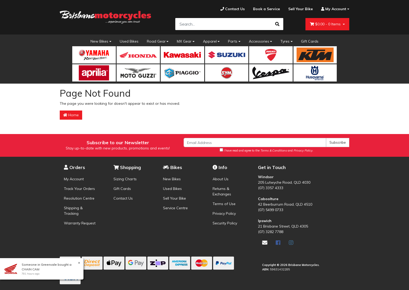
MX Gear (184, 41)
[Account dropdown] (333, 9)
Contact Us (123, 198)
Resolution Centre (79, 198)
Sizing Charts (125, 179)
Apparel (210, 41)
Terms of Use (224, 203)
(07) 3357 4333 (270, 187)
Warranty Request (79, 223)
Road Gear (156, 41)
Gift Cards (309, 41)
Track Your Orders (79, 188)
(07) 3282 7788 (270, 231)
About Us (220, 179)
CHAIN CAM (30, 269)
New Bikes (99, 41)
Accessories (259, 41)
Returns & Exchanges (222, 191)
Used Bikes (129, 41)
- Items (326, 24)
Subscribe (337, 142)
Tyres (285, 41)
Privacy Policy (224, 213)
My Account (74, 179)
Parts (232, 41)
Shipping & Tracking (73, 211)
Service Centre (175, 208)
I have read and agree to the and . (266, 150)
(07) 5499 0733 (270, 209)
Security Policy (225, 223)
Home (71, 115)
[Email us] (264, 242)
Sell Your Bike (174, 198)
